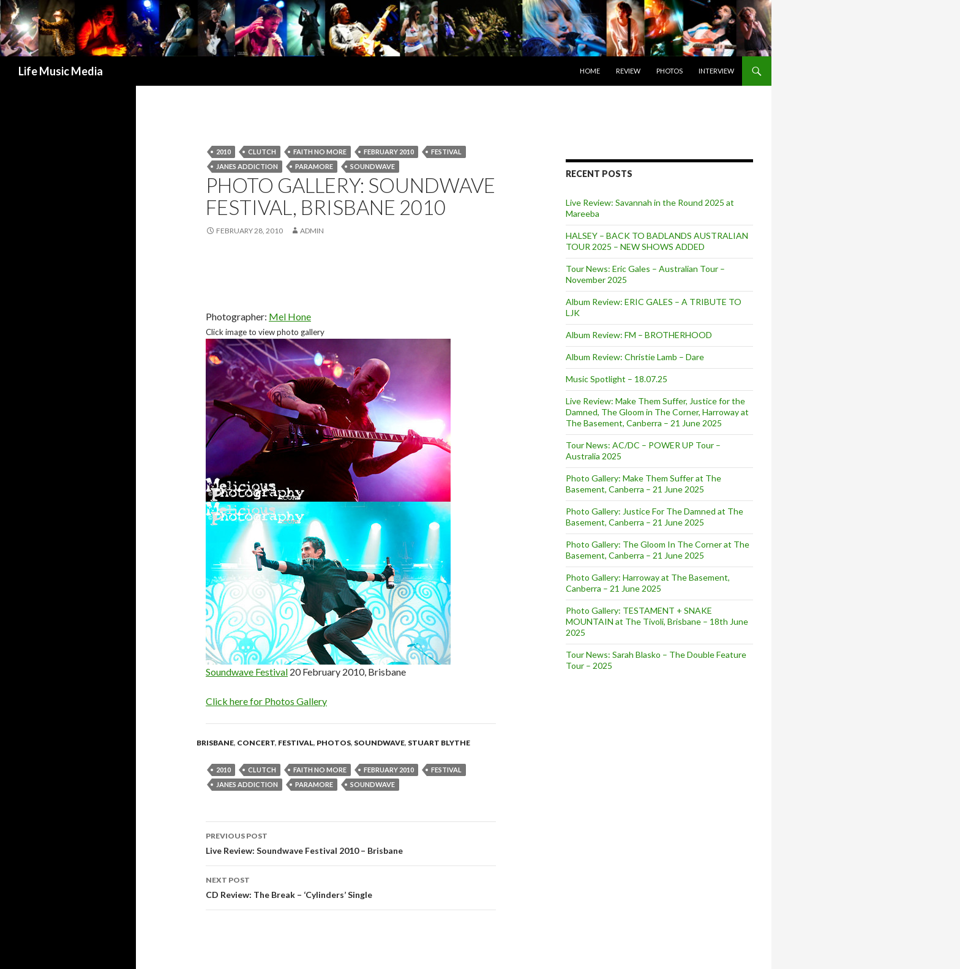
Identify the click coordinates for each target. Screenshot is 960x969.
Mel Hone (290, 316)
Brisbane (215, 742)
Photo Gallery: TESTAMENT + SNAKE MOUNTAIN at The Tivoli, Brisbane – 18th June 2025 (657, 621)
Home (590, 71)
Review (628, 71)
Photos (669, 71)
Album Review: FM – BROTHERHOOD (639, 335)
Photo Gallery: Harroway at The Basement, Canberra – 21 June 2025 (648, 583)
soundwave (372, 166)
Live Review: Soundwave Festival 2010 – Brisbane (351, 842)
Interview (716, 71)
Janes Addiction (247, 166)
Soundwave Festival (247, 671)
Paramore (314, 166)
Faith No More (320, 152)
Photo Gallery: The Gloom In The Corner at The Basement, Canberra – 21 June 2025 (657, 549)
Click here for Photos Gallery (266, 701)
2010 (223, 152)
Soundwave (379, 742)
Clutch (262, 152)
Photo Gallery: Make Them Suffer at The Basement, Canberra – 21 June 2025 (643, 483)
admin (312, 230)
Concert (256, 742)
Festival (446, 152)
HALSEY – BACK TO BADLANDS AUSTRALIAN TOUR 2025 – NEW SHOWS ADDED (657, 241)
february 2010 (389, 152)
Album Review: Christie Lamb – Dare (635, 357)
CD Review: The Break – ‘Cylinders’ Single (351, 886)
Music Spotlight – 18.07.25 (616, 379)
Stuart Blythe (439, 742)
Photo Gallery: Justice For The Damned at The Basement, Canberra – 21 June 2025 (654, 516)
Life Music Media (60, 71)
